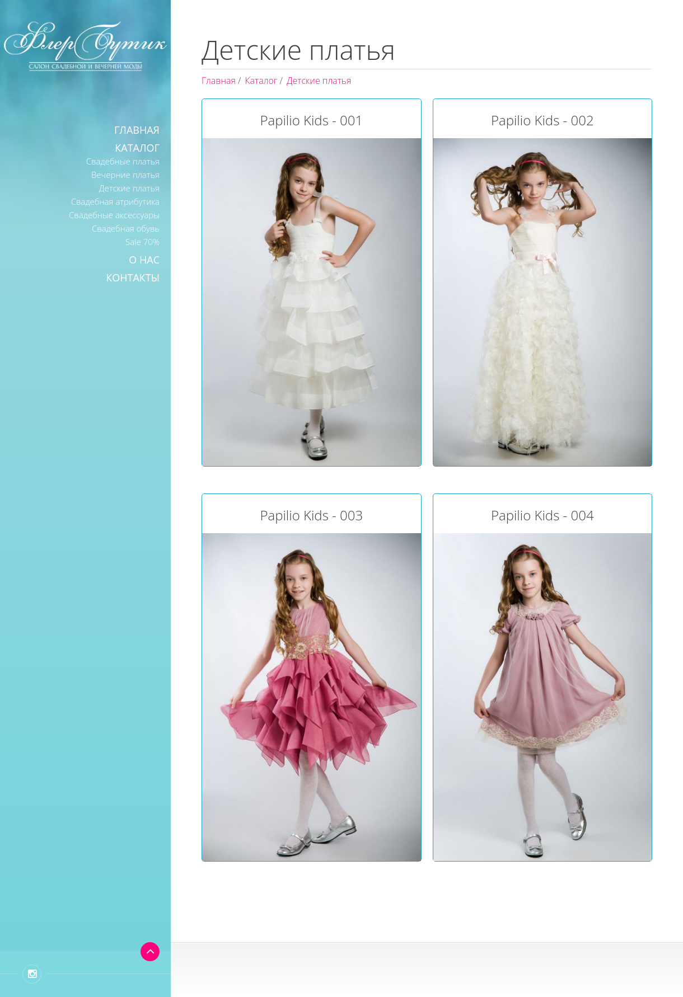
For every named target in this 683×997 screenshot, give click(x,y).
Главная (137, 130)
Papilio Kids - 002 (542, 120)
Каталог (137, 147)
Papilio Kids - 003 (311, 515)
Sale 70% (142, 241)
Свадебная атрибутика (115, 201)
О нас (144, 259)
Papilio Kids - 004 (542, 515)
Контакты (133, 277)
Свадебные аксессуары (114, 214)
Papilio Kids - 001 (311, 120)
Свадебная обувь (126, 228)
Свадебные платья (123, 161)
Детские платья (129, 188)
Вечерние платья (125, 174)
